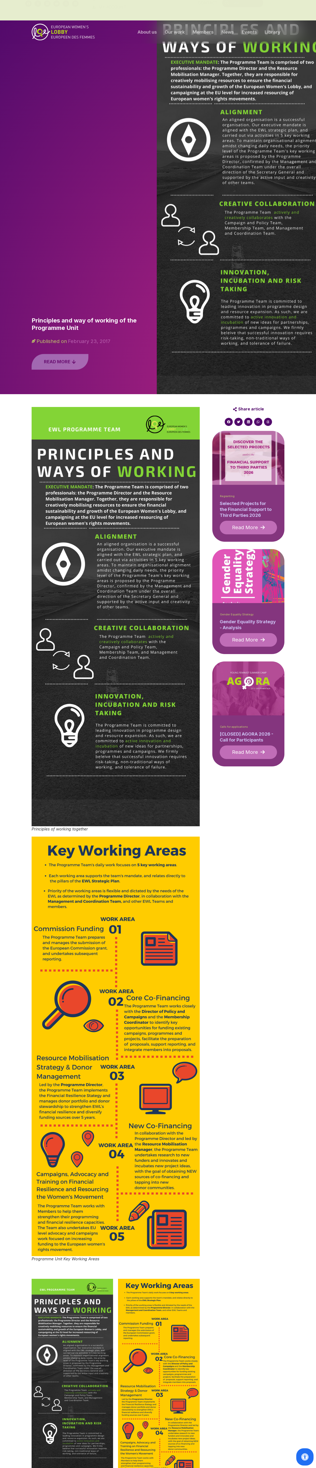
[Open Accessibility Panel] (305, 1457)
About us (147, 32)
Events (249, 32)
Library (272, 32)
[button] (229, 422)
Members (203, 32)
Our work (175, 32)
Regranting (227, 496)
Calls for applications (234, 726)
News (227, 32)
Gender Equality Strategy (237, 614)
